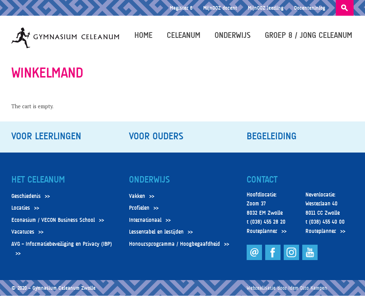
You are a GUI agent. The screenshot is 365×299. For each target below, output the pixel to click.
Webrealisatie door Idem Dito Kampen (287, 291)
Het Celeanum (38, 183)
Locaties (20, 211)
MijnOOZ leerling (265, 8)
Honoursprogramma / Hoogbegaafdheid (174, 247)
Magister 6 (181, 8)
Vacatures (22, 235)
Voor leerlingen (46, 139)
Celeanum (185, 36)
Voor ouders (156, 139)
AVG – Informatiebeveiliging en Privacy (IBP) (61, 247)
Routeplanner (262, 234)
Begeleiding (272, 139)
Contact (262, 183)
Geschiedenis (26, 199)
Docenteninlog (309, 8)
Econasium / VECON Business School (53, 223)
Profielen (139, 211)
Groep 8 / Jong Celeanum (310, 36)
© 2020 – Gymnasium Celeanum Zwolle (53, 291)
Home (145, 36)
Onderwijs (234, 36)
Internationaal (145, 223)
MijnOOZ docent (220, 8)
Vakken (137, 199)
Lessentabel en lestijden (156, 235)
